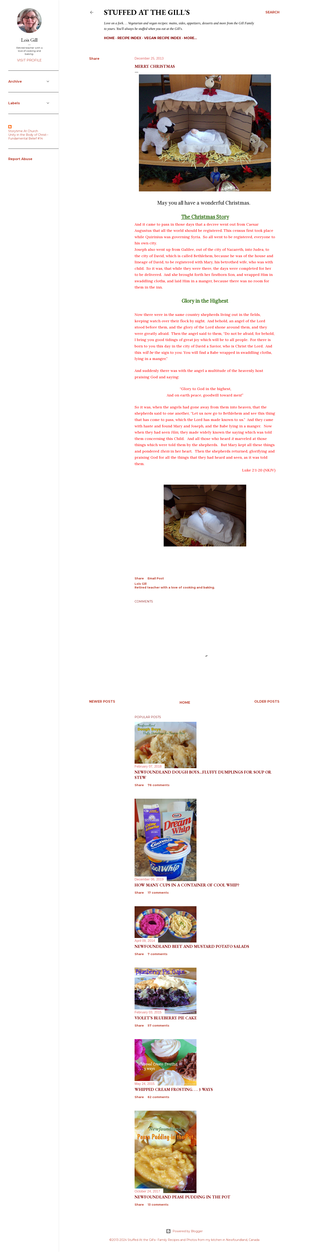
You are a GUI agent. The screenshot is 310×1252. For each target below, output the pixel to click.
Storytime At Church (23, 131)
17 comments (158, 892)
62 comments (158, 1097)
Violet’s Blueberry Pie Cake (166, 1018)
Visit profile (29, 60)
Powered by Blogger (184, 1231)
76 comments (158, 785)
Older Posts (266, 701)
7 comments (157, 954)
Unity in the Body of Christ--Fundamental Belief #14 (28, 136)
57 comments (158, 1025)
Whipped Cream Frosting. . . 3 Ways (174, 1089)
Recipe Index (129, 38)
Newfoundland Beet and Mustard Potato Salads (192, 946)
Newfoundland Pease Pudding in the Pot (182, 1197)
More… (190, 38)
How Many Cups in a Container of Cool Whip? (187, 885)
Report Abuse (20, 159)
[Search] (272, 12)
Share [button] (94, 59)
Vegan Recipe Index (162, 38)
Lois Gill (29, 40)
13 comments (158, 1204)
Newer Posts (102, 701)
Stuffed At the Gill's (147, 12)
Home (109, 38)
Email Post (156, 578)
